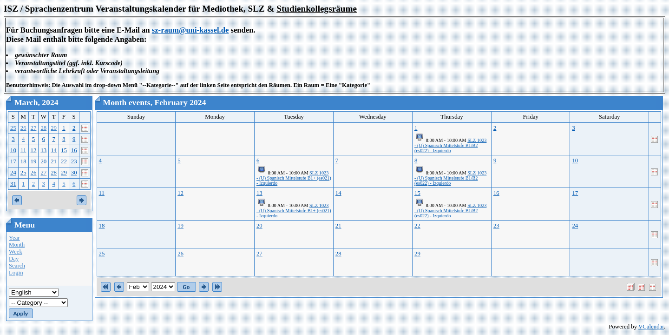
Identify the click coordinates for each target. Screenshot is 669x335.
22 (64, 161)
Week (15, 251)
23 (74, 161)
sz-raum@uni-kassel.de (190, 30)
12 (34, 150)
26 (23, 128)
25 (13, 128)
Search (17, 265)
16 (74, 150)
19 (34, 161)
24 (13, 172)
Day (14, 258)
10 (13, 150)
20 (43, 161)
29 (54, 128)
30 (74, 172)
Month (17, 244)
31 (13, 184)
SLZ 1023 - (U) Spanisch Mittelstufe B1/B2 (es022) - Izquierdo (450, 145)
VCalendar (651, 326)
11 (23, 150)
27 (34, 128)
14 (54, 150)
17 (13, 161)
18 (23, 161)
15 (64, 150)
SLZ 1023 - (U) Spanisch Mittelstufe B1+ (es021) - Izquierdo (293, 178)
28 (43, 128)
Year (14, 237)
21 (54, 161)
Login (16, 272)
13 (43, 150)
